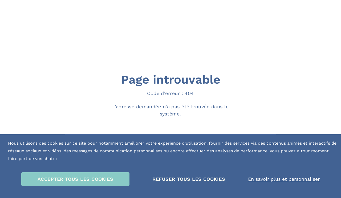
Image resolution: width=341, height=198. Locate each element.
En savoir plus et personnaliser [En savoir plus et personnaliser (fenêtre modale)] (284, 179)
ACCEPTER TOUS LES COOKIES (75, 179)
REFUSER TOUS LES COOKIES (188, 179)
